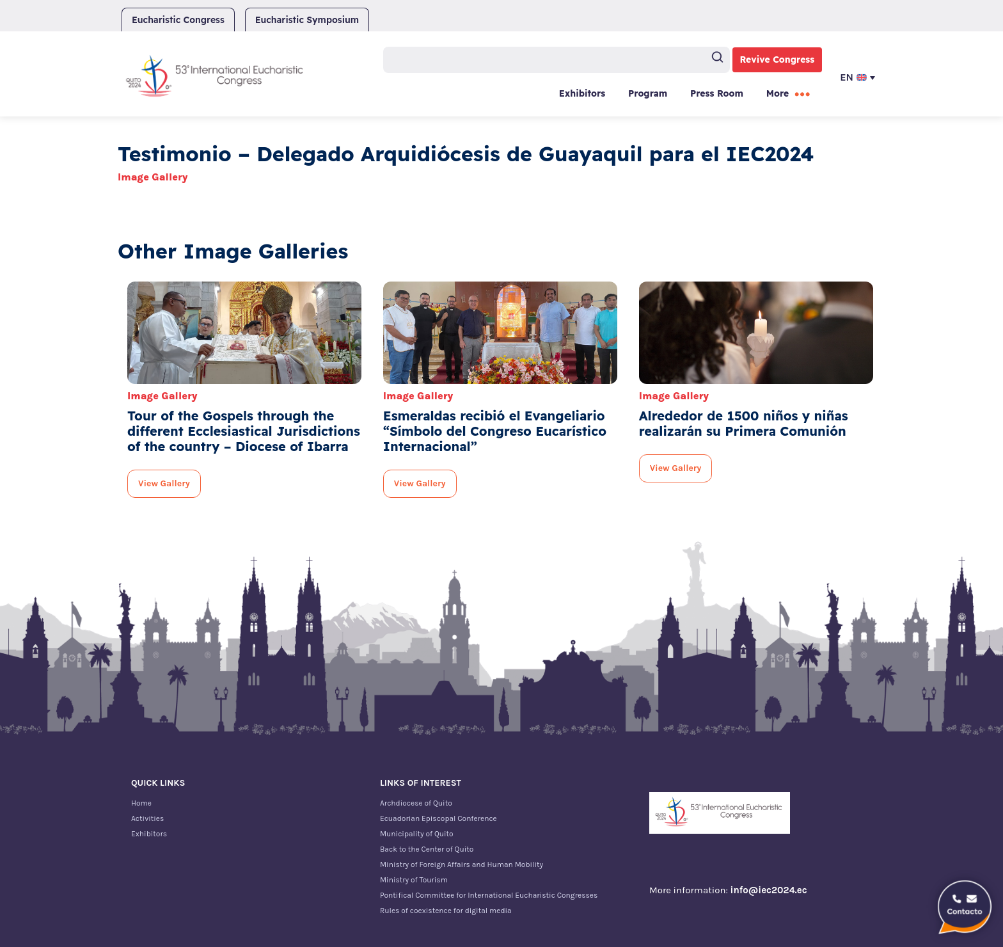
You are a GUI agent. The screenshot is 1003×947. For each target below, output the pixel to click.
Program (647, 93)
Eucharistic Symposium (307, 20)
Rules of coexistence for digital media (446, 910)
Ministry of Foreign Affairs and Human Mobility (461, 864)
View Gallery (164, 483)
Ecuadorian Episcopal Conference (438, 818)
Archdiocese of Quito (416, 803)
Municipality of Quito (417, 833)
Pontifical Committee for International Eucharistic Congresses (488, 895)
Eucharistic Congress (178, 20)
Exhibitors (582, 93)
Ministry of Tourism (414, 879)
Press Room (716, 93)
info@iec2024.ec (769, 890)
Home (141, 803)
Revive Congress (777, 59)
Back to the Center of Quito (426, 849)
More (777, 93)
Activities (147, 818)
